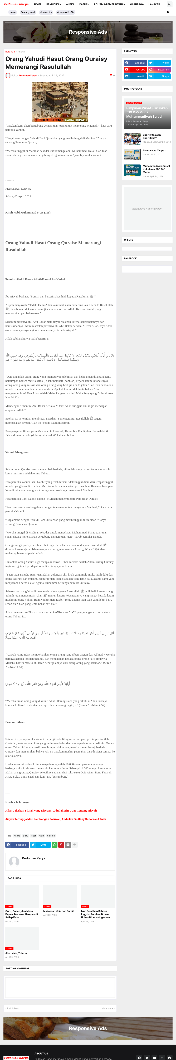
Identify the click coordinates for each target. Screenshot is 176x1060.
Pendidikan (53, 4)
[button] (170, 4)
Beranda (10, 51)
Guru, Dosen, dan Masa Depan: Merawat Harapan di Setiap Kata (21, 914)
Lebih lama (107, 1008)
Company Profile (65, 12)
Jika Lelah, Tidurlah (16, 953)
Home (38, 4)
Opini (41, 835)
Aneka (70, 4)
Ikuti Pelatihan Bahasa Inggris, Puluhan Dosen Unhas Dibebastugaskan (95, 914)
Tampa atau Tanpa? (154, 150)
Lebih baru (13, 1008)
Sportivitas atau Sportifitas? (152, 136)
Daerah (84, 4)
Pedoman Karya (33, 858)
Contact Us (46, 12)
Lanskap (154, 4)
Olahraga (137, 4)
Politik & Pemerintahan (109, 4)
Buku (25, 835)
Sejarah (51, 835)
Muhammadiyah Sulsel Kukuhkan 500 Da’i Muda (156, 169)
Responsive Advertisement (147, 208)
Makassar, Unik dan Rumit (58, 911)
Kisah (33, 835)
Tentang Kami (28, 12)
